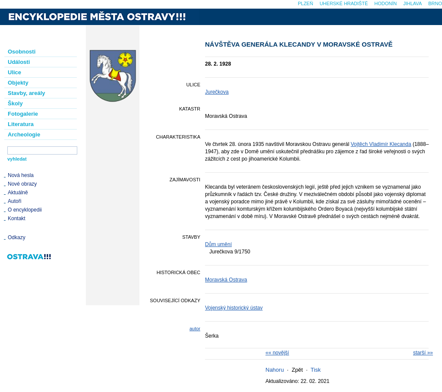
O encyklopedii (25, 210)
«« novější (277, 353)
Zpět (297, 370)
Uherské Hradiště (343, 3)
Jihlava (412, 3)
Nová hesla (21, 175)
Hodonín (385, 3)
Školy (15, 103)
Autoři (14, 201)
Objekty (18, 82)
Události (19, 62)
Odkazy (16, 237)
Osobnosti (21, 51)
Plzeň (305, 3)
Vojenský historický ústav (233, 308)
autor (194, 328)
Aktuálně (18, 193)
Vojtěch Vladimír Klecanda (381, 144)
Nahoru (274, 370)
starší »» (423, 353)
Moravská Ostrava (226, 280)
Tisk (316, 370)
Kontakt (16, 218)
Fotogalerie (23, 114)
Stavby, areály (26, 93)
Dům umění (218, 244)
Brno (435, 3)
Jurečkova (217, 92)
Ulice (14, 72)
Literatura (21, 124)
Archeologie (24, 134)
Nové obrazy (22, 184)
